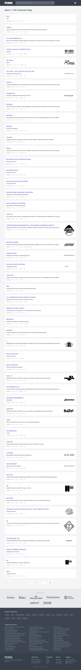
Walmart (25, 618)
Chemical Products (9, 628)
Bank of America (20, 614)
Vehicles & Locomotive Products (61, 646)
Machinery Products (34, 638)
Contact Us (69, 662)
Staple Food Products (59, 640)
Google (47, 614)
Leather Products (33, 633)
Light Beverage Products (35, 635)
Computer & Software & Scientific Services (15, 635)
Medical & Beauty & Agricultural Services (38, 641)
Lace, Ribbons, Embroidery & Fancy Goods (39, 632)
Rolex (71, 614)
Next (50, 582)
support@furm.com (71, 661)
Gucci (53, 614)
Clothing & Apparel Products (11, 630)
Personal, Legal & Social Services (61, 630)
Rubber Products (58, 636)
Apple (12, 614)
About (47, 659)
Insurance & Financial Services (36, 628)
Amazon (7, 614)
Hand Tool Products (9, 650)
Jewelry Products (33, 630)
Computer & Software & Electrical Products (15, 633)
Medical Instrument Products (36, 643)
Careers (48, 661)
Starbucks (7, 618)
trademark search (13, 659)
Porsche (66, 614)
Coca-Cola (34, 614)
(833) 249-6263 (70, 659)
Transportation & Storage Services (62, 643)
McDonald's (59, 614)
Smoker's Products (58, 638)
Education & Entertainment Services (13, 640)
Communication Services (11, 632)
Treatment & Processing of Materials (62, 645)
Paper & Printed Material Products (62, 628)
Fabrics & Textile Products (11, 643)
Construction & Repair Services (12, 636)
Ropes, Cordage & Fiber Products (61, 635)
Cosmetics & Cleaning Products (12, 638)
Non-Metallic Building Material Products (38, 650)
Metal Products (32, 645)
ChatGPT (28, 614)
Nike (13, 618)
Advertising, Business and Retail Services (14, 627)
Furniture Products (9, 648)
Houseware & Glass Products (36, 627)
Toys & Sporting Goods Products (61, 641)
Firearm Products (9, 645)
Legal (47, 662)
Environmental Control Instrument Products (15, 641)
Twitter (58, 659)
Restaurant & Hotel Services (60, 633)
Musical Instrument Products (36, 646)
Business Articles (36, 662)
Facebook (41, 614)
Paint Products (57, 627)
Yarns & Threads (57, 650)
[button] (75, 3)
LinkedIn (59, 662)
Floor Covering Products (10, 646)
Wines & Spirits (57, 648)
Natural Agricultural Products (36, 648)
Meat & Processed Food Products (37, 640)
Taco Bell (19, 618)
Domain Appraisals (36, 661)
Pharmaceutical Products (60, 632)
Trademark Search (36, 659)
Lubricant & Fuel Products (35, 636)
